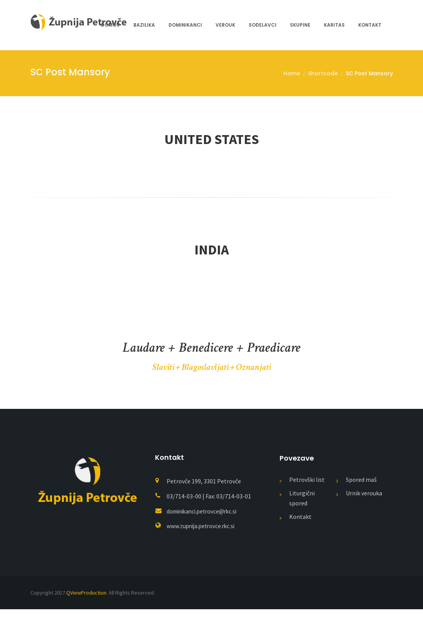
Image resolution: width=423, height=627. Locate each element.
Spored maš (361, 497)
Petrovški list (307, 497)
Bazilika (144, 25)
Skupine (300, 25)
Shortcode (323, 73)
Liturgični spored (302, 516)
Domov (110, 25)
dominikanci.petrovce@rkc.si (205, 529)
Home (291, 73)
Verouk (225, 25)
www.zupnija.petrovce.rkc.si (203, 543)
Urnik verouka (364, 511)
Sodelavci (262, 25)
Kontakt (369, 25)
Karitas (334, 25)
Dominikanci (185, 25)
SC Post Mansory (369, 73)
